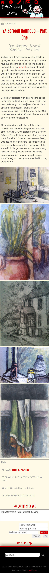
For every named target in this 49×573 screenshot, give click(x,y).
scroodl (22, 67)
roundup (25, 470)
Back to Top (24, 543)
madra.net (32, 570)
